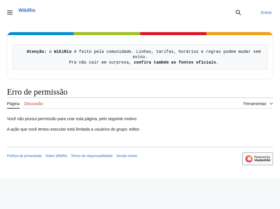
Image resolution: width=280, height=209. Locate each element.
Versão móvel (126, 156)
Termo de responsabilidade (92, 156)
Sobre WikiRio (56, 156)
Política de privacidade (24, 156)
